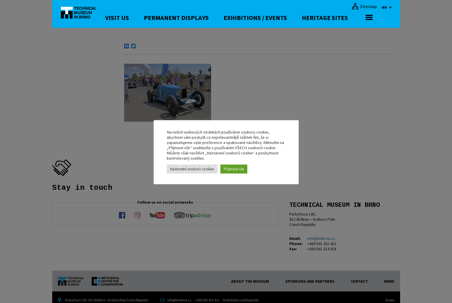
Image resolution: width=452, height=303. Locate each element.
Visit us (136, 18)
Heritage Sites (344, 18)
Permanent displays (195, 18)
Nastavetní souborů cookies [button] (192, 169)
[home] (82, 13)
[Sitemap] (364, 6)
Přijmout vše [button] (234, 169)
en (385, 7)
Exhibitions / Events (274, 18)
